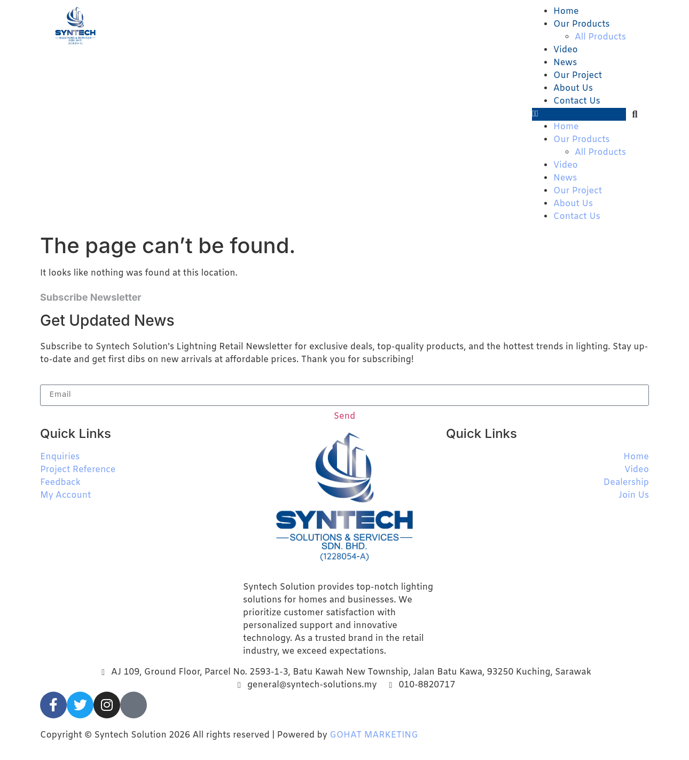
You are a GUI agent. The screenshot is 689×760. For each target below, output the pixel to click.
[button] (579, 114)
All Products (600, 37)
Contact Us (576, 101)
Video (565, 50)
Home (566, 11)
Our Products (581, 24)
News (565, 62)
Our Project (577, 75)
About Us (573, 88)
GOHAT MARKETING (374, 735)
